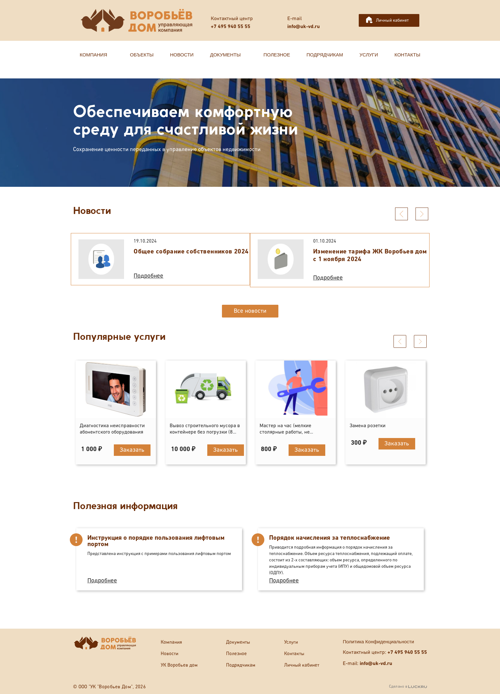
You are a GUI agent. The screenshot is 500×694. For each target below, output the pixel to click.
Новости (169, 653)
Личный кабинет (392, 20)
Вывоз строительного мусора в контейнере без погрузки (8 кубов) (205, 432)
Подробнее (148, 276)
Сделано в (408, 687)
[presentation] (401, 214)
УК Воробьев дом (179, 665)
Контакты (294, 653)
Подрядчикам (240, 665)
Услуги (291, 642)
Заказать (132, 450)
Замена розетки (367, 425)
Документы (238, 642)
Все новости (250, 311)
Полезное (236, 653)
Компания (171, 642)
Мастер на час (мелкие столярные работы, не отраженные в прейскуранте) (293, 432)
